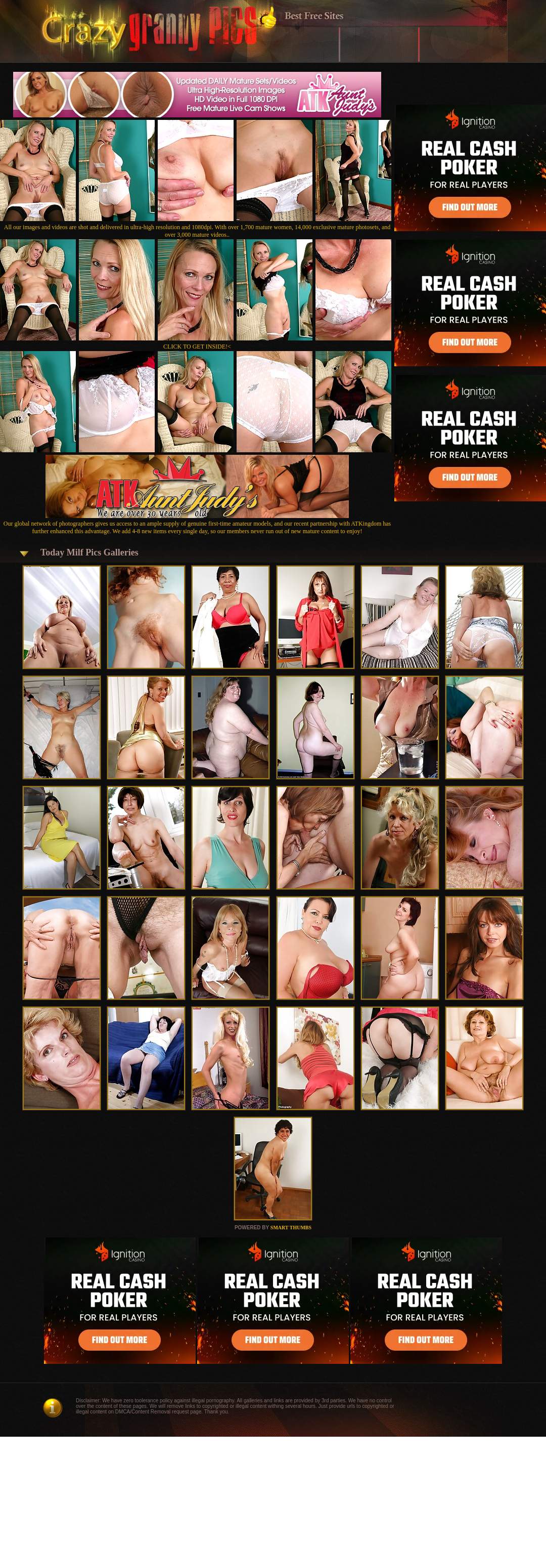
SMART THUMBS (290, 1227)
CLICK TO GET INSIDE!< (197, 346)
